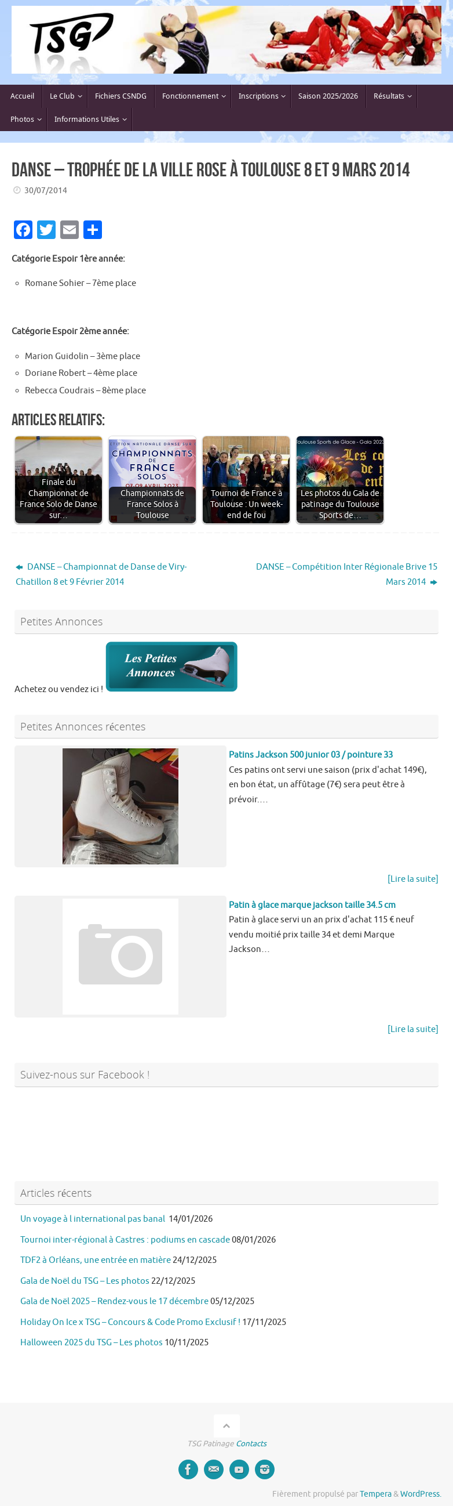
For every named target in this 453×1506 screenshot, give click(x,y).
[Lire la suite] (413, 879)
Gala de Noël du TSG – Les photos (84, 1281)
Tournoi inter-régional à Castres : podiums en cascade (125, 1240)
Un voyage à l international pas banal (93, 1219)
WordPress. (420, 1494)
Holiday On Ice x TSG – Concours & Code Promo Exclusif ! (130, 1322)
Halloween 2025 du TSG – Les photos (91, 1342)
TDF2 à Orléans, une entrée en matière (95, 1260)
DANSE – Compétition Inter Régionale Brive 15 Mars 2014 (346, 575)
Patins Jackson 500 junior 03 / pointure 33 (311, 755)
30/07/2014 (45, 191)
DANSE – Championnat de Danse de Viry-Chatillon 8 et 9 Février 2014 (101, 575)
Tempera (376, 1494)
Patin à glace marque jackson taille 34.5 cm (312, 905)
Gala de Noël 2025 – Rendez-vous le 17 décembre (114, 1301)
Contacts (251, 1444)
